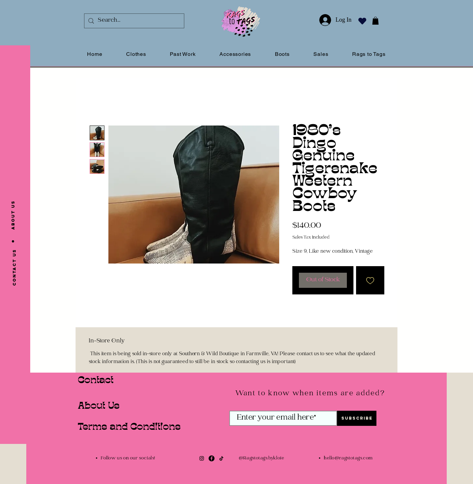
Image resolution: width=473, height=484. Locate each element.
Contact (95, 381)
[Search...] (134, 21)
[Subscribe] (356, 418)
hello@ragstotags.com (348, 458)
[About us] (13, 214)
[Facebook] (211, 458)
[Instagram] (202, 458)
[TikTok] (221, 458)
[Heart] (362, 20)
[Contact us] (14, 267)
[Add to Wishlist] (370, 280)
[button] (375, 21)
